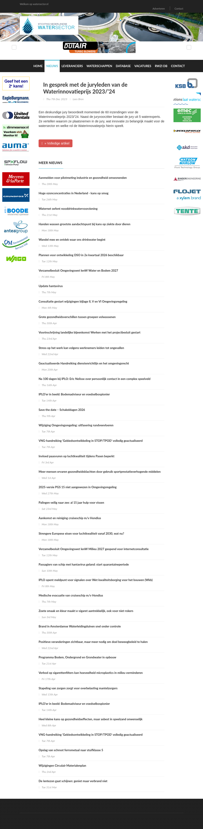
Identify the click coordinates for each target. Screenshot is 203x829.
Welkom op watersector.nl (34, 4)
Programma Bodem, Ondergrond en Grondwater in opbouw (77, 657)
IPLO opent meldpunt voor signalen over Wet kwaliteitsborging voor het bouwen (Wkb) (96, 580)
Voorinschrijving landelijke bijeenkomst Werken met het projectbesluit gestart (89, 332)
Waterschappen (99, 66)
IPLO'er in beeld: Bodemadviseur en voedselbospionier (74, 394)
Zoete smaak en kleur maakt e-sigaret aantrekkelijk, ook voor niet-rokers (86, 611)
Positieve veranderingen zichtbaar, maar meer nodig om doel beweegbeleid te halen (93, 642)
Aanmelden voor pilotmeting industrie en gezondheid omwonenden (83, 177)
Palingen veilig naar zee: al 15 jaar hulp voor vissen (71, 502)
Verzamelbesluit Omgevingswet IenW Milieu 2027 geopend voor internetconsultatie (94, 549)
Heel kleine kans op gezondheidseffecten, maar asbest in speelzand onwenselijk (91, 719)
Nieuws (52, 66)
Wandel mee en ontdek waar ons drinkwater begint (72, 239)
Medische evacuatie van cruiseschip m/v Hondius (71, 595)
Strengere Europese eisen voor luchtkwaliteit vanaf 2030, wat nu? (81, 533)
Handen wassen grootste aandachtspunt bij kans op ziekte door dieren (84, 224)
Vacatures (142, 66)
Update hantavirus (51, 286)
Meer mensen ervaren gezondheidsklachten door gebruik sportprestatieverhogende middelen (100, 471)
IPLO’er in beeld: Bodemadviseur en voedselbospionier (74, 703)
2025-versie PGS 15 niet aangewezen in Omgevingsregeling (77, 487)
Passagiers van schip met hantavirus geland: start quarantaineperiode (84, 564)
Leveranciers (72, 66)
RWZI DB (161, 66)
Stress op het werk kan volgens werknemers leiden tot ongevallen (81, 348)
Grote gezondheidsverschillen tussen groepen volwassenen (77, 317)
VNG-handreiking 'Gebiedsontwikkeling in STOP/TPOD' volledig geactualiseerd (91, 734)
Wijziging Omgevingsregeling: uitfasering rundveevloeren (76, 425)
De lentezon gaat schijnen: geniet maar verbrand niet (73, 781)
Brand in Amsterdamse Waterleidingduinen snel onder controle (80, 626)
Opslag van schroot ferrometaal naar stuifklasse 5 (71, 750)
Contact (179, 8)
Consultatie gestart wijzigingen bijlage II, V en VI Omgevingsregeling (83, 301)
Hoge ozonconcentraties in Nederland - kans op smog (74, 193)
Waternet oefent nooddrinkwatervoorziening (68, 208)
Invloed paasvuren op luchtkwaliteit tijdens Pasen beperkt (76, 456)
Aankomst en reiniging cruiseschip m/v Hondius (70, 518)
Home (37, 66)
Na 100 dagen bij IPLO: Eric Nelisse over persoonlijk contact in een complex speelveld (94, 379)
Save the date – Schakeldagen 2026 (62, 410)
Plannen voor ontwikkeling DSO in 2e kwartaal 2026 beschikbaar (81, 255)
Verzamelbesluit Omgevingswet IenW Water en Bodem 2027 (78, 270)
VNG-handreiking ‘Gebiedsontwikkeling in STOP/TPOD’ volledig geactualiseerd (91, 440)
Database (123, 66)
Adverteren (159, 8)
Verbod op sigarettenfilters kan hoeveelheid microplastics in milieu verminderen (91, 673)
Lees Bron (78, 99)
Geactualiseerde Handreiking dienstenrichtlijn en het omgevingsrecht (84, 363)
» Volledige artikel (55, 143)
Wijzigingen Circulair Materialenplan (62, 765)
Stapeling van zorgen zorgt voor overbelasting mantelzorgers (78, 688)
